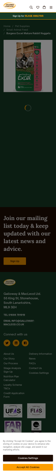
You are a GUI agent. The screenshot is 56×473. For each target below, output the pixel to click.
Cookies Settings (28, 458)
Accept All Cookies (28, 467)
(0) (44, 7)
